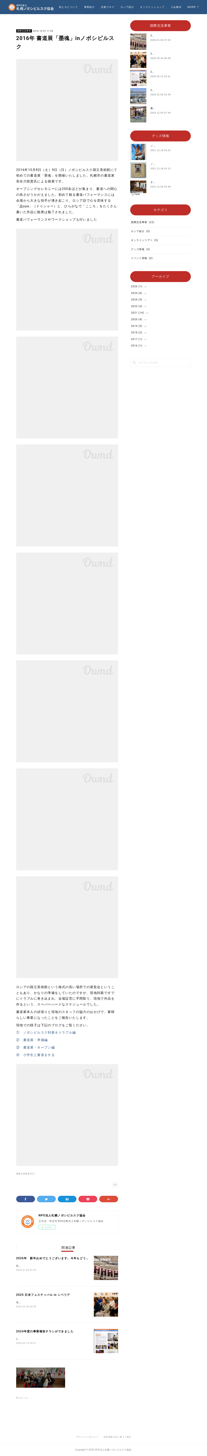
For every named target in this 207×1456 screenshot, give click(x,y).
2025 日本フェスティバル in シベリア (43, 1294)
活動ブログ (124, 7)
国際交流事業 (24, 31)
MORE (191, 7)
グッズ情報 (140, 249)
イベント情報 (142, 258)
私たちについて (85, 7)
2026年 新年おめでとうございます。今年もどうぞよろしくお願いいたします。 (73, 1258)
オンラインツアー (144, 240)
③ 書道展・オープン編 (35, 1047)
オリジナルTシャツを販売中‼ (168, 182)
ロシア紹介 (144, 7)
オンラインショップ (169, 7)
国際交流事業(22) (25, 1174)
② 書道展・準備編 (32, 1040)
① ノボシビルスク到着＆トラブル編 (46, 1032)
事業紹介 (106, 7)
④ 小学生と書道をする (35, 1055)
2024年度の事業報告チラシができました (45, 1331)
